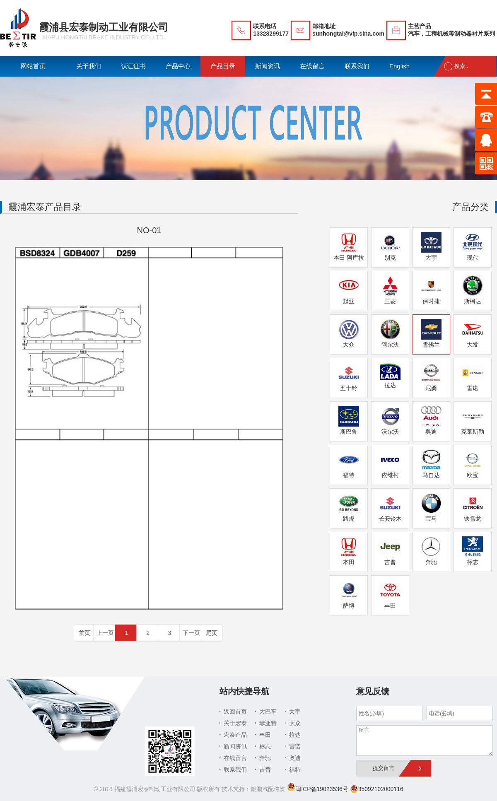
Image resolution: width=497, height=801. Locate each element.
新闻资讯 (267, 66)
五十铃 (348, 376)
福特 (348, 463)
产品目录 (222, 66)
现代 (472, 246)
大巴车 (268, 711)
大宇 (431, 246)
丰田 (390, 594)
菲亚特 (268, 723)
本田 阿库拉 (348, 246)
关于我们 (88, 66)
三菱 (390, 289)
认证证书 (133, 66)
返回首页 (235, 711)
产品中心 (178, 66)
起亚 (348, 289)
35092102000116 (376, 789)
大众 (348, 333)
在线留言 (312, 66)
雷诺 (472, 376)
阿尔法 (390, 333)
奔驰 (431, 550)
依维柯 (390, 463)
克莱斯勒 (472, 420)
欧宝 (472, 463)
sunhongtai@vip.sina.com (348, 33)
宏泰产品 (235, 734)
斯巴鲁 (348, 420)
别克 (390, 246)
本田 (348, 550)
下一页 (191, 633)
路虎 (348, 507)
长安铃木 (390, 507)
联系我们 (357, 66)
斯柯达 (472, 289)
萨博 (348, 594)
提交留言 (383, 768)
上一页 (105, 633)
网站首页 (33, 66)
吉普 (390, 550)
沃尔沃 (390, 420)
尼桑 (431, 376)
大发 (472, 333)
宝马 (431, 507)
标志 (472, 550)
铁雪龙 (472, 507)
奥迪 (431, 420)
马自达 (431, 463)
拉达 (390, 375)
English (399, 66)
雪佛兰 (431, 333)
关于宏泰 (235, 723)
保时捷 (431, 289)
